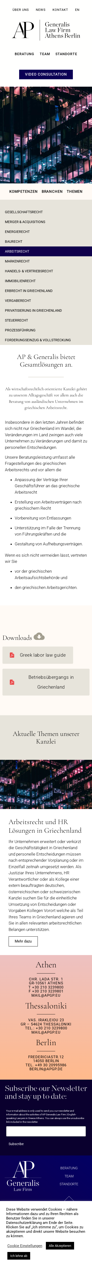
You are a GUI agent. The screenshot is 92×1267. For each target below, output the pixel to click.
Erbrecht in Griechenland (29, 291)
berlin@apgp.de (46, 1069)
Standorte (66, 54)
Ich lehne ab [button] (18, 1256)
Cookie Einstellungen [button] (24, 1246)
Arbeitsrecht (17, 251)
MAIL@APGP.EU (46, 995)
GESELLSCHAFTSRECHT (24, 212)
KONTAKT (60, 10)
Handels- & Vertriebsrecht (29, 271)
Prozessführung (20, 330)
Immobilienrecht (20, 281)
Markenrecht (17, 261)
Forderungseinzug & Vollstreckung (38, 340)
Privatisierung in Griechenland (33, 310)
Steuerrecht (16, 320)
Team (45, 54)
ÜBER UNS (21, 10)
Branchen (52, 191)
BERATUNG (24, 54)
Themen (75, 191)
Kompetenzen (23, 191)
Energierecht (17, 232)
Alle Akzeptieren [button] (60, 1246)
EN (77, 10)
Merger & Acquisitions (25, 222)
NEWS (41, 10)
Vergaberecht (18, 301)
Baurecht (13, 242)
